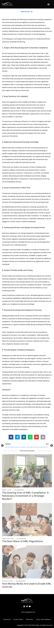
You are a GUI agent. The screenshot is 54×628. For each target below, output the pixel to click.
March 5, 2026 (6, 490)
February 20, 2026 (8, 538)
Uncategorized (19, 490)
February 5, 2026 (7, 581)
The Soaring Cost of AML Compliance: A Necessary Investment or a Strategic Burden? (25, 495)
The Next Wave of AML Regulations (22, 541)
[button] (48, 4)
